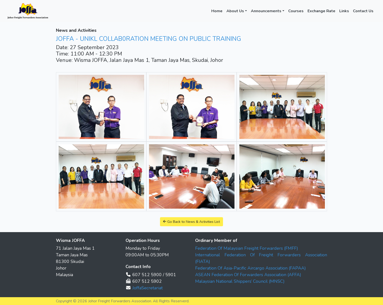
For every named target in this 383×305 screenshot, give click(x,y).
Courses (296, 11)
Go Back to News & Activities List (191, 221)
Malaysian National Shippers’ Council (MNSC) (240, 281)
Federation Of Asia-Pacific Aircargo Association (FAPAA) (250, 268)
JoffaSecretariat (147, 288)
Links (344, 11)
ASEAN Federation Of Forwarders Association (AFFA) (248, 275)
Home (217, 11)
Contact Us (363, 11)
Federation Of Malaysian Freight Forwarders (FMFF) (246, 248)
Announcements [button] (266, 11)
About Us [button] (235, 11)
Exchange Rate (321, 11)
